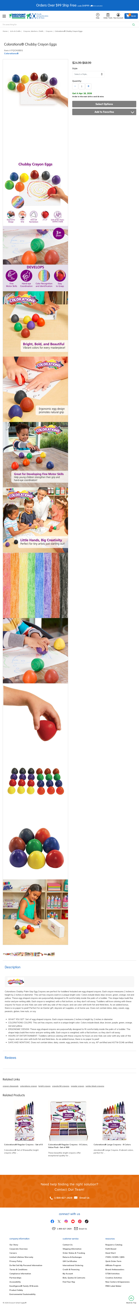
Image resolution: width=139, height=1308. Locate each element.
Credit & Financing (71, 1269)
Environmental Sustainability (22, 1294)
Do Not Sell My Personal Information (25, 1265)
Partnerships (15, 1278)
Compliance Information (20, 1274)
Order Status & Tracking (74, 1253)
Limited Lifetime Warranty (21, 1257)
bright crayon (44, 1086)
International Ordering (73, 1265)
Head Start (110, 1253)
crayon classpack (10, 1086)
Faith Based (110, 1249)
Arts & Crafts (15, 31)
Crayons (49, 31)
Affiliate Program (113, 1265)
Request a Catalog (113, 1245)
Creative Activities (113, 1278)
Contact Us (68, 1245)
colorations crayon (28, 1086)
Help (98, 16)
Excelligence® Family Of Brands (23, 1286)
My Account (68, 1274)
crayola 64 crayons (60, 1086)
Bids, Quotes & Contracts (74, 1278)
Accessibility (15, 1282)
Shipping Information (72, 1249)
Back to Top (131, 1300)
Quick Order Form (113, 1261)
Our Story (13, 1245)
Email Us (84, 1197)
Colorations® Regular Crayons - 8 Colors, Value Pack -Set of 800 (68, 1146)
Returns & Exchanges (72, 1257)
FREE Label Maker (113, 1286)
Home (5, 31)
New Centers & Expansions (117, 1282)
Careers (13, 1253)
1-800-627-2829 (63, 1197)
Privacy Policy (15, 1261)
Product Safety (16, 1290)
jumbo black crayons (95, 1086)
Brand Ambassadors (114, 1269)
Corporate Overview (18, 1249)
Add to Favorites (114, 112)
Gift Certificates (70, 1261)
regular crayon (77, 1086)
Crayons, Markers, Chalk (33, 31)
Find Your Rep (69, 1282)
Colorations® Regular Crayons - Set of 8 (23, 1144)
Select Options (104, 104)
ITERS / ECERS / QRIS (114, 1257)
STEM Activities (112, 1274)
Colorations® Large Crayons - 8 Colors (112, 1144)
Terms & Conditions (18, 1269)
